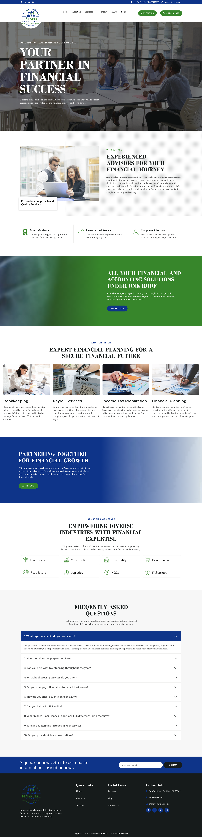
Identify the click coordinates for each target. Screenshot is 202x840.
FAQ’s (114, 12)
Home (66, 12)
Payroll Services (67, 402)
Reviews (104, 12)
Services (90, 12)
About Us (77, 12)
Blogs (123, 12)
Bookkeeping (15, 402)
